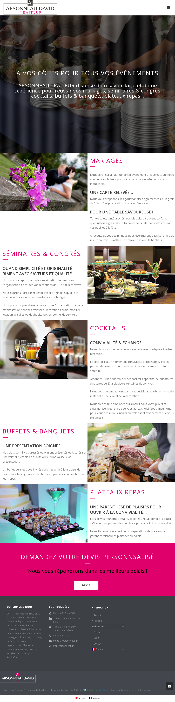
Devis (96, 632)
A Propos (97, 620)
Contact (97, 643)
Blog (95, 637)
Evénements (99, 626)
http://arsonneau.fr (63, 645)
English (80, 698)
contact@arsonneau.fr (65, 640)
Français (98, 649)
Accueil (96, 615)
